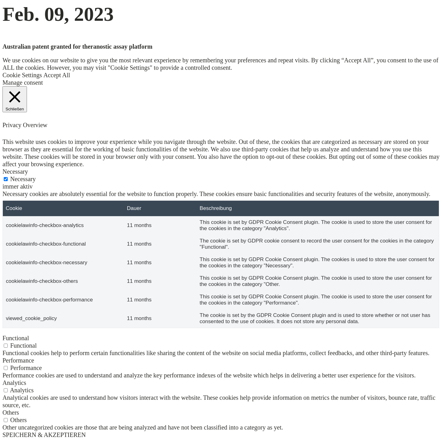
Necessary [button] (15, 171)
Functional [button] (15, 338)
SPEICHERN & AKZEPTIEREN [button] (44, 434)
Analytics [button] (14, 382)
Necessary (23, 179)
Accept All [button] (56, 75)
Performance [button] (18, 360)
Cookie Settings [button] (22, 75)
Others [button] (10, 412)
